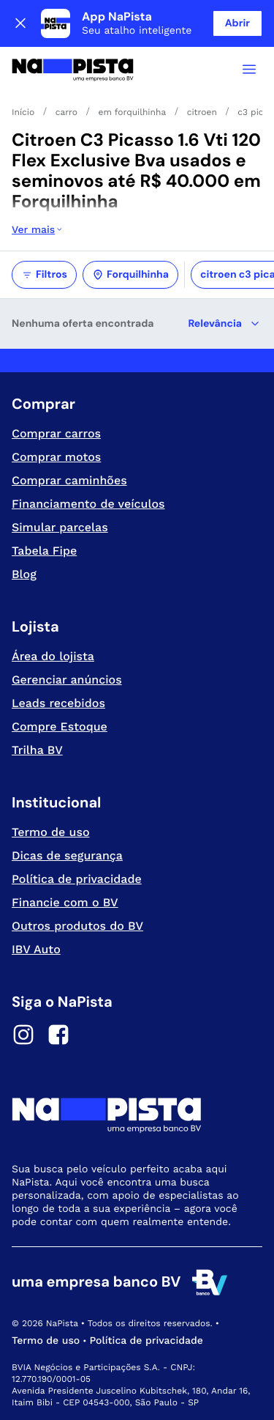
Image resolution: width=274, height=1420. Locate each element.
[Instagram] (23, 1037)
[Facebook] (58, 1037)
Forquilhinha (130, 274)
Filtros (44, 274)
